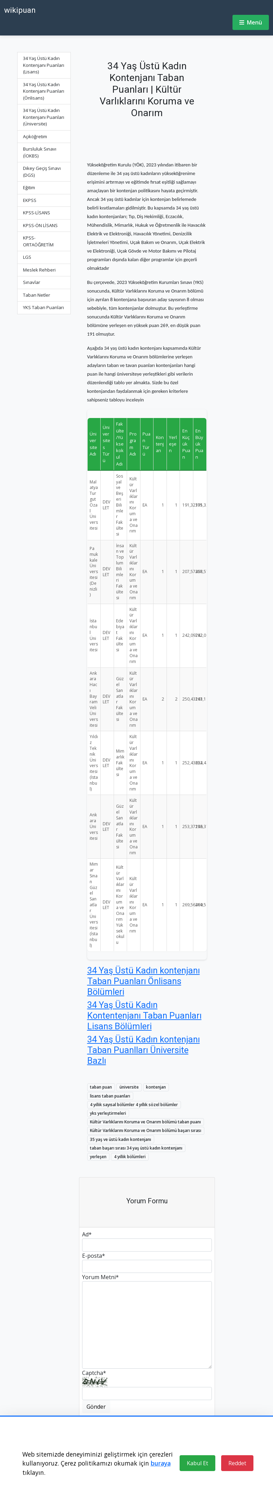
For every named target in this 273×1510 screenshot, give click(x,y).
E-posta (93, 1255)
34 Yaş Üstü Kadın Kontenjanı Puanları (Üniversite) (43, 117)
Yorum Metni (100, 1277)
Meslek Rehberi (39, 270)
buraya (161, 1463)
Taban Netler (36, 295)
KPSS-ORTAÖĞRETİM (38, 241)
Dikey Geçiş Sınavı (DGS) (42, 171)
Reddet (237, 1463)
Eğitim (29, 187)
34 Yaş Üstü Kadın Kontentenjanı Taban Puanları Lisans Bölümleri (144, 1015)
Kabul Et (197, 1463)
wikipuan (20, 10)
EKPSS (29, 200)
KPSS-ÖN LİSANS (40, 225)
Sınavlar (31, 282)
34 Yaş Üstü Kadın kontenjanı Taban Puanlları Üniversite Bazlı (143, 1049)
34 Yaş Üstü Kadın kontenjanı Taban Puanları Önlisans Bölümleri (143, 981)
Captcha (94, 1373)
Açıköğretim (35, 136)
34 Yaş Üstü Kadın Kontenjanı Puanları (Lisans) (43, 65)
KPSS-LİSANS (36, 213)
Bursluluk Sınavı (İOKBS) (39, 152)
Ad (87, 1234)
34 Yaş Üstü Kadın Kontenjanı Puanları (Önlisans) (43, 91)
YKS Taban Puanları (43, 307)
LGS (27, 257)
